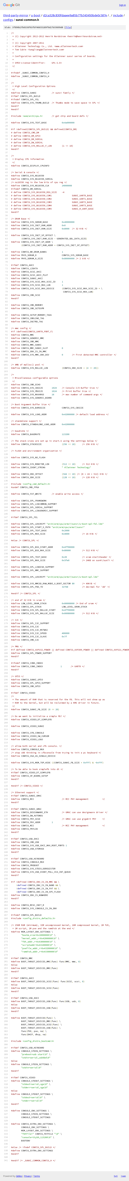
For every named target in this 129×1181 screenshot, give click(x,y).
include (118, 15)
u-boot (35, 15)
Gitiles (19, 1176)
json (123, 1176)
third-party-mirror (15, 15)
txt (116, 1176)
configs (8, 20)
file (68, 27)
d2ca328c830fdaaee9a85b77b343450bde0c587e (75, 15)
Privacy (27, 1176)
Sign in (122, 4)
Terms (36, 1176)
